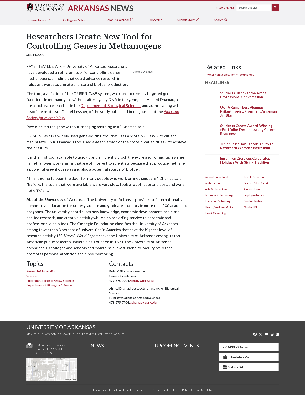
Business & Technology (219, 195)
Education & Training (217, 201)
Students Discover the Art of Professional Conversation (243, 95)
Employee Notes (254, 195)
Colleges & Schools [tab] (78, 20)
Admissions (34, 334)
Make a (233, 367)
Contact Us (197, 389)
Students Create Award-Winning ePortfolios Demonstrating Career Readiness (247, 130)
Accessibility (164, 389)
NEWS (97, 345)
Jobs (209, 389)
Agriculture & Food (216, 177)
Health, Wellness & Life (219, 207)
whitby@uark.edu (142, 280)
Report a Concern (133, 389)
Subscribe (155, 20)
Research (89, 334)
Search (221, 20)
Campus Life (71, 334)
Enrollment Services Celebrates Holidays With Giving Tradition (245, 160)
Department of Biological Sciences (111, 105)
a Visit (237, 357)
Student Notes (253, 201)
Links (225, 7)
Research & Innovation (41, 271)
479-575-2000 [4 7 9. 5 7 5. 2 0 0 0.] (44, 353)
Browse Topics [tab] (38, 20)
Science (31, 276)
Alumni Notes (252, 189)
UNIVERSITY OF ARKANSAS (61, 327)
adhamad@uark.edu (143, 302)
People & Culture (254, 177)
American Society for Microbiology (230, 74)
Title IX (150, 389)
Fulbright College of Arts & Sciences (50, 280)
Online (235, 347)
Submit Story (188, 20)
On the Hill (250, 207)
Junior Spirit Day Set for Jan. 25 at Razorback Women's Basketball (246, 146)
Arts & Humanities (216, 189)
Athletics (105, 334)
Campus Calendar (120, 20)
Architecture (213, 183)
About (119, 334)
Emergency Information (107, 389)
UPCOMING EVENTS (177, 345)
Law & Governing (215, 213)
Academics (53, 334)
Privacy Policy (181, 389)
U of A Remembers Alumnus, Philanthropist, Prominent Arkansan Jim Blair (248, 111)
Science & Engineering (257, 183)
